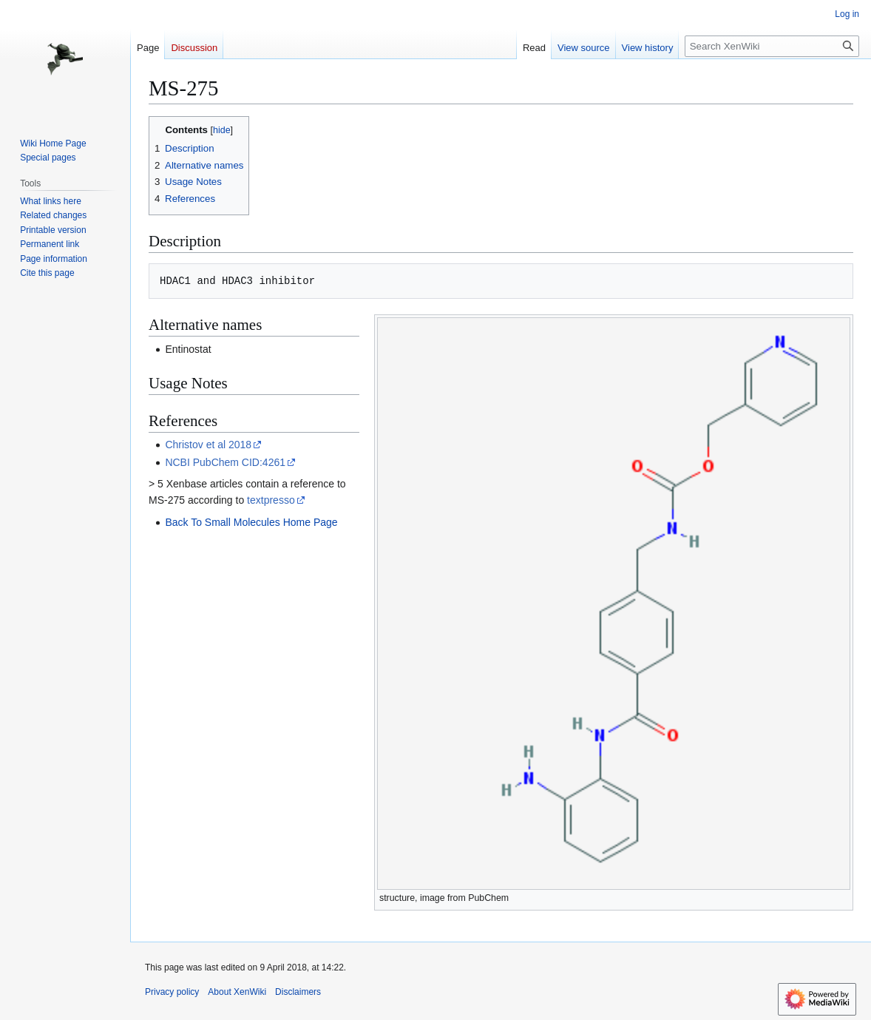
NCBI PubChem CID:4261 (225, 462)
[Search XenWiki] (772, 46)
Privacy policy (172, 992)
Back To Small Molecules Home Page (251, 522)
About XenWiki (237, 992)
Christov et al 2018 (208, 444)
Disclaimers (298, 992)
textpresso (271, 500)
